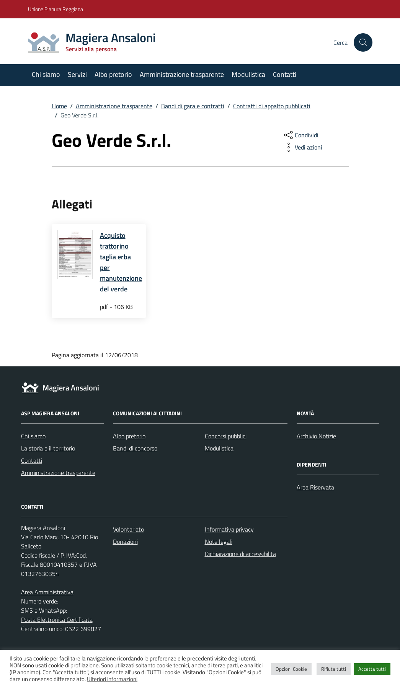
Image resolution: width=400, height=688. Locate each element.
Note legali (218, 541)
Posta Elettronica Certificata (57, 619)
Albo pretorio (113, 74)
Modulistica (248, 74)
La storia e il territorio (48, 448)
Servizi (77, 74)
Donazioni (125, 541)
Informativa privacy (229, 529)
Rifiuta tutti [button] (333, 669)
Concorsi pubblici (226, 436)
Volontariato (128, 529)
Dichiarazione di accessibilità (240, 553)
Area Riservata (315, 487)
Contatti (284, 74)
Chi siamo (46, 74)
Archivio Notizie (316, 436)
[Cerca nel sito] (363, 42)
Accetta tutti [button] (372, 669)
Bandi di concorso (135, 448)
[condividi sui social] (300, 135)
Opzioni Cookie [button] (291, 669)
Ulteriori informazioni (112, 679)
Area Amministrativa (47, 592)
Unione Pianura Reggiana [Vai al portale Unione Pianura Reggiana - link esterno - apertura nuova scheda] (55, 9)
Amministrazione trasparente (182, 74)
